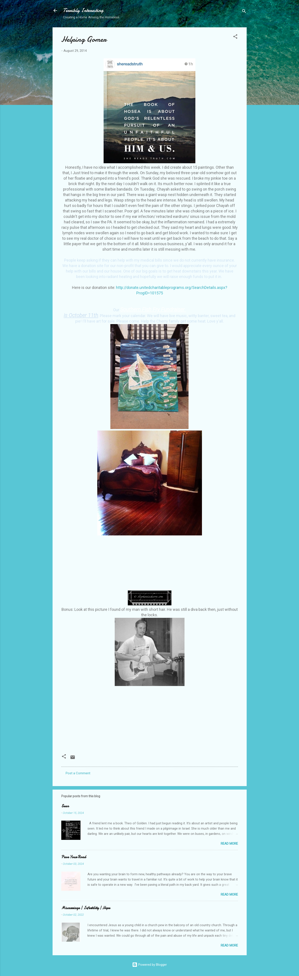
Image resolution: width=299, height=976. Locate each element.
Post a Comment (78, 773)
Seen (65, 806)
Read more (229, 844)
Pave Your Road (73, 857)
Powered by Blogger (149, 965)
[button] (235, 37)
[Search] (244, 12)
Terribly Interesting (83, 10)
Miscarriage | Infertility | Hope (85, 908)
